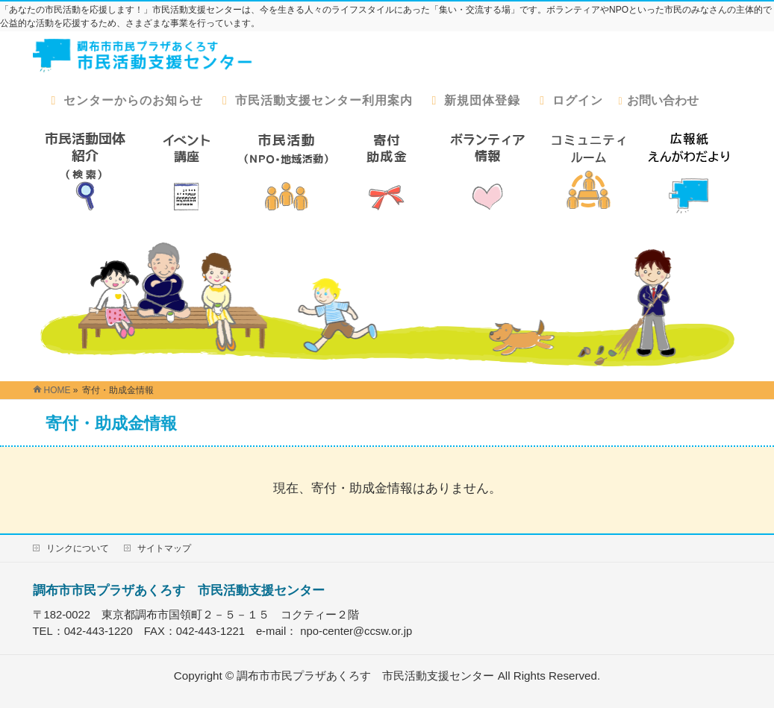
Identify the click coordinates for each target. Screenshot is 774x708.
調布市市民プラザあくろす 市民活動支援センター (179, 590)
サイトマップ (164, 548)
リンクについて (77, 548)
